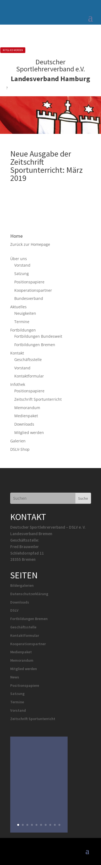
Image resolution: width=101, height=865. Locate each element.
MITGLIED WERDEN (13, 50)
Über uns (18, 258)
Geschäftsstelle (28, 359)
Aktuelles (18, 306)
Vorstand (22, 265)
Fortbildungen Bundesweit (38, 336)
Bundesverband (28, 298)
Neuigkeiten (25, 313)
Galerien (18, 440)
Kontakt (17, 353)
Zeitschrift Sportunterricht (38, 399)
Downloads (24, 424)
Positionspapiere (29, 281)
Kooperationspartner (33, 290)
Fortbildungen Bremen (34, 344)
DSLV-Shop (20, 449)
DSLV (14, 610)
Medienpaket (26, 415)
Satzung (21, 273)
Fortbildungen (23, 330)
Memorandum (27, 407)
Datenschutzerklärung (29, 593)
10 (59, 825)
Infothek (17, 384)
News (14, 677)
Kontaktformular (29, 376)
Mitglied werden (29, 432)
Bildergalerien (22, 585)
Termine (21, 321)
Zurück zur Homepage (30, 244)
